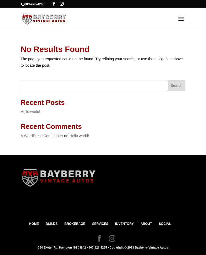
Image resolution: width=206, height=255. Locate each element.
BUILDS (52, 224)
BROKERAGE (74, 224)
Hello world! (30, 111)
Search (176, 85)
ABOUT (146, 224)
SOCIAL (165, 224)
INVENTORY (124, 224)
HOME (34, 224)
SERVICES (100, 224)
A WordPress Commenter (42, 136)
